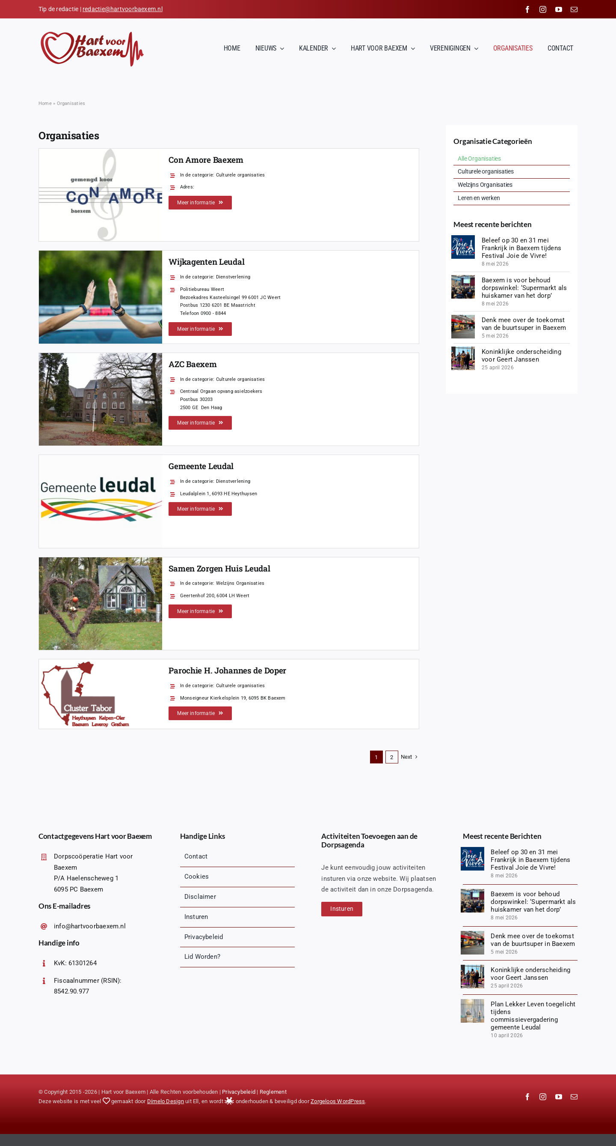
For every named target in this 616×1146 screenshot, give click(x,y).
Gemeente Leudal (201, 466)
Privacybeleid (238, 1092)
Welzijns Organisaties (240, 583)
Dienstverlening (233, 277)
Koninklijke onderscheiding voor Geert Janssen (521, 355)
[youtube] (558, 9)
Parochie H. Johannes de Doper (227, 670)
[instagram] (542, 9)
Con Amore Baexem (206, 159)
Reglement (273, 1092)
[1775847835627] (472, 1002)
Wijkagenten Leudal (206, 261)
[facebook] (527, 9)
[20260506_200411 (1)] (463, 278)
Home (45, 103)
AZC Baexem (192, 364)
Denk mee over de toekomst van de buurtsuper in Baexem (524, 324)
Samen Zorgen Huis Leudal (219, 568)
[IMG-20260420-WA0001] (463, 318)
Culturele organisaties (240, 175)
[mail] (574, 9)
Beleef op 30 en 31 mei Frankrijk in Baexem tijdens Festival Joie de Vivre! (521, 248)
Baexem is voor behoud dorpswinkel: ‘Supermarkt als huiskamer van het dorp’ (524, 287)
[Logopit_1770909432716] (463, 238)
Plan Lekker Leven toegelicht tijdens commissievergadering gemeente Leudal (533, 1015)
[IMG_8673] (463, 349)
